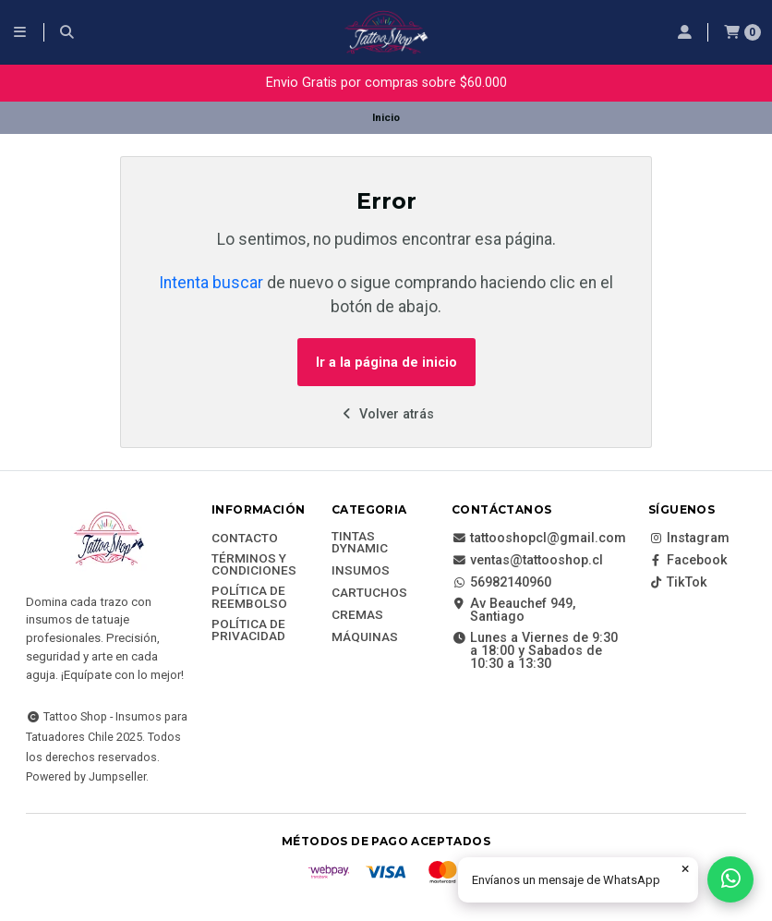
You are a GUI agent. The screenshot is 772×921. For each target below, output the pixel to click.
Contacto (244, 538)
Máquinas (365, 637)
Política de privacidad (248, 630)
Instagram (689, 538)
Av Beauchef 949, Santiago (513, 611)
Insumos (361, 570)
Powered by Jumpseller (86, 776)
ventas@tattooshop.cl (527, 560)
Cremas (357, 615)
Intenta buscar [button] (211, 282)
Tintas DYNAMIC (360, 542)
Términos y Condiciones (253, 564)
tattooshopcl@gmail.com (539, 538)
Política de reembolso (249, 597)
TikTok (677, 582)
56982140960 (501, 582)
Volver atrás (386, 414)
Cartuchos (369, 593)
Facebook (688, 560)
